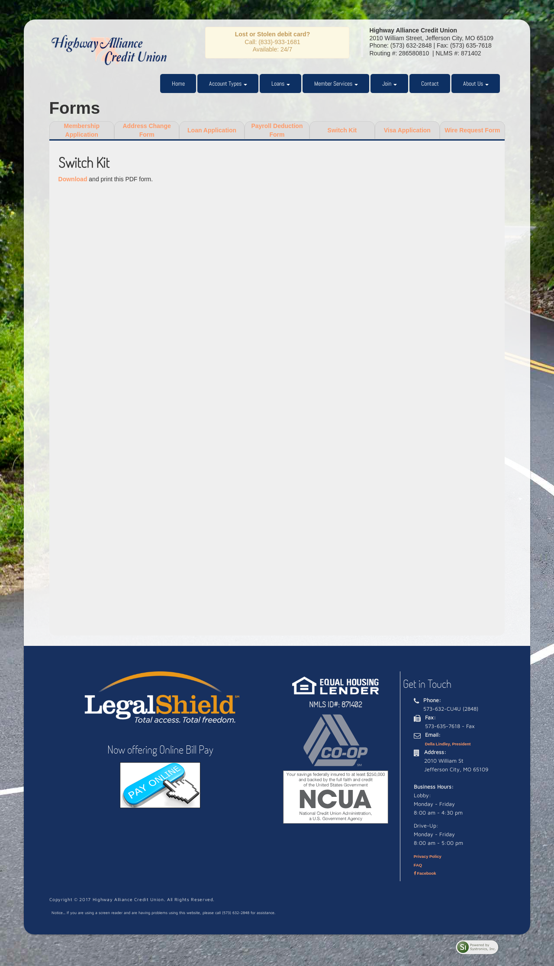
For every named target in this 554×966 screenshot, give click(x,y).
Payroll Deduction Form (277, 130)
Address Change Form (147, 130)
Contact (430, 83)
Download (72, 179)
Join (389, 83)
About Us (476, 83)
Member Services (336, 83)
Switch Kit (342, 130)
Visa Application (407, 130)
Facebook (425, 873)
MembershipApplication (81, 130)
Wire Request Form (472, 130)
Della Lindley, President (448, 743)
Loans (280, 83)
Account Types (228, 83)
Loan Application (211, 130)
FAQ (418, 865)
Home (178, 83)
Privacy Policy (427, 856)
